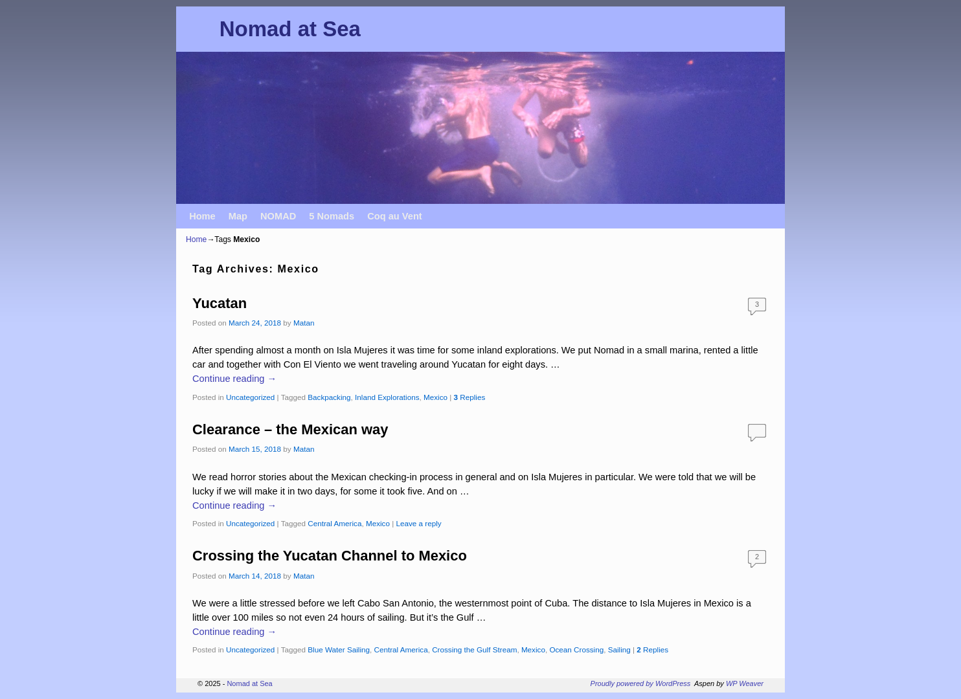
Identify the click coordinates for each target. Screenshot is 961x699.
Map (238, 216)
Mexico (435, 397)
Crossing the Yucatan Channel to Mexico (329, 556)
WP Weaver (744, 683)
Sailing (619, 649)
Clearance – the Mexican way (290, 429)
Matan (303, 322)
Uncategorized (250, 397)
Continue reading (234, 378)
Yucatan (219, 303)
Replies (470, 397)
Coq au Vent (394, 216)
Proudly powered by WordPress (641, 683)
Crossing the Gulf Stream (474, 649)
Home (202, 216)
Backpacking (329, 397)
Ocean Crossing (576, 649)
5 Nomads (331, 216)
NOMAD (278, 216)
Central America (334, 523)
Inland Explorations (387, 397)
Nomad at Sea (290, 29)
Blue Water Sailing (339, 649)
